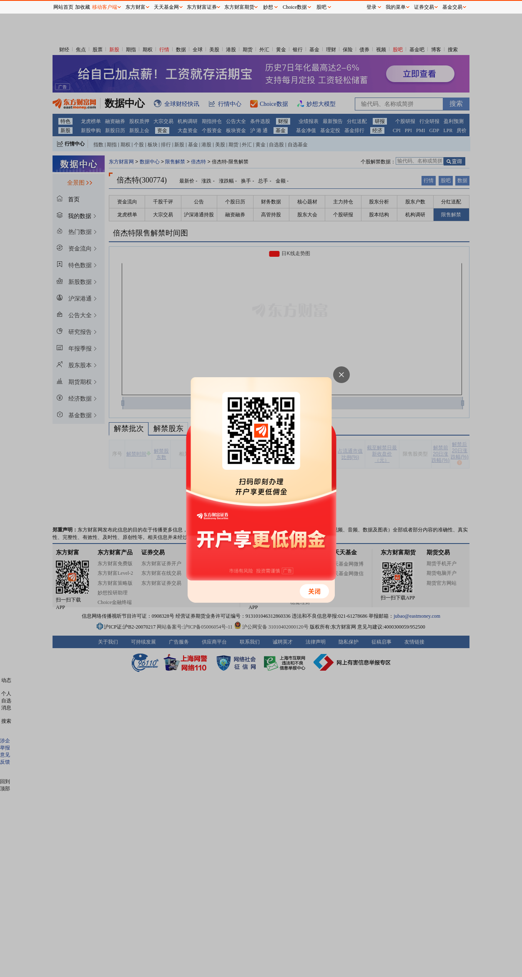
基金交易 (452, 7)
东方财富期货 (239, 7)
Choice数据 (295, 7)
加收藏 (82, 7)
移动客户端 (104, 7)
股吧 (321, 7)
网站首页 (63, 7)
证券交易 (424, 7)
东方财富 (135, 7)
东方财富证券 (202, 7)
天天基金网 (166, 7)
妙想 (268, 7)
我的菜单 (396, 7)
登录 (371, 7)
